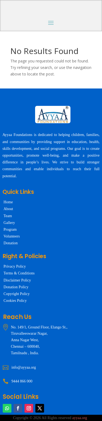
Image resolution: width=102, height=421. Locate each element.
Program (10, 229)
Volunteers (12, 236)
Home (8, 202)
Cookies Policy (15, 301)
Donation (11, 243)
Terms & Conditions (19, 273)
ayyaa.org (79, 418)
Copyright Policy (17, 294)
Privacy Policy (15, 266)
